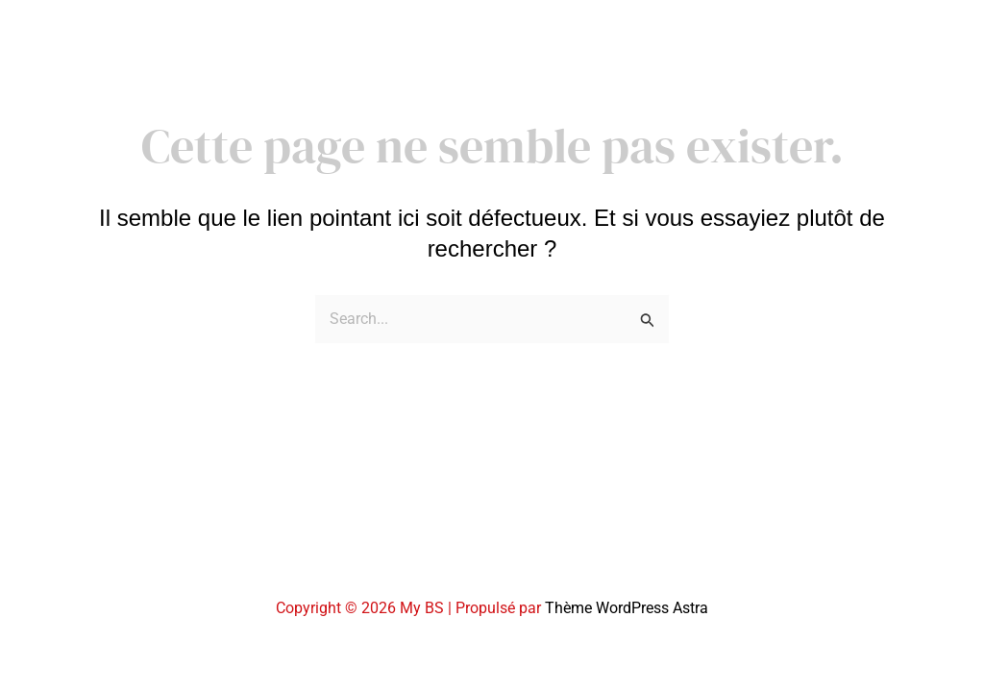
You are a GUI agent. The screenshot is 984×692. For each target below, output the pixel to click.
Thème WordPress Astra (626, 608)
